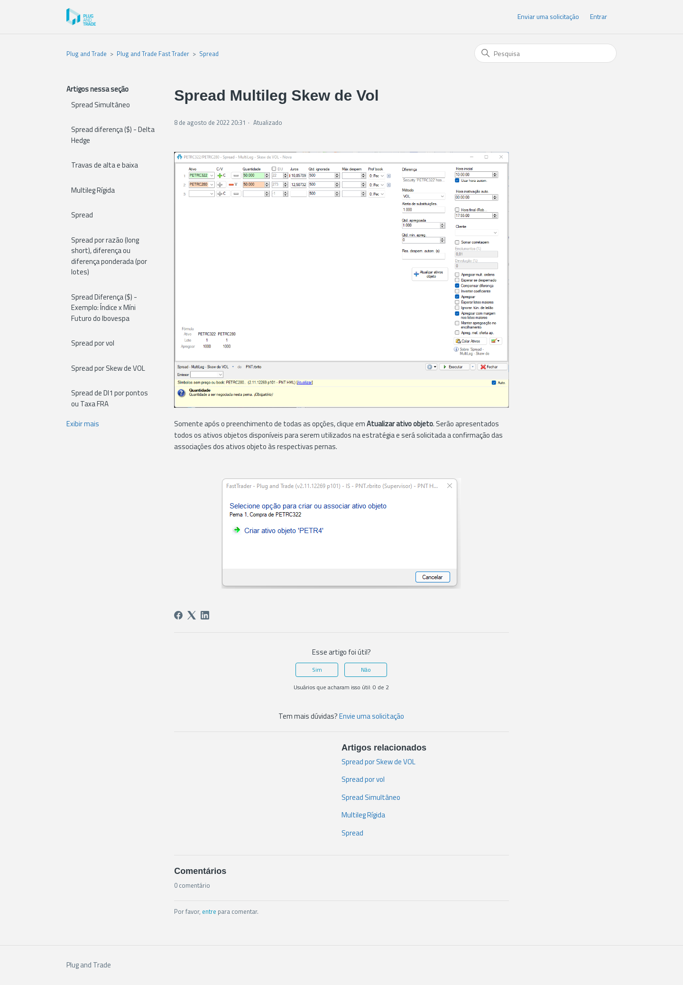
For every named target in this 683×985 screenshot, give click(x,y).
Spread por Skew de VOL (108, 368)
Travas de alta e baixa (104, 164)
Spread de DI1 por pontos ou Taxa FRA (109, 398)
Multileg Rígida (93, 190)
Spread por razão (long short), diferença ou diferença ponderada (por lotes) (109, 256)
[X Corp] (191, 615)
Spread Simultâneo (100, 104)
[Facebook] (178, 615)
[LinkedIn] (205, 615)
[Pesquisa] (545, 53)
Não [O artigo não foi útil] (366, 669)
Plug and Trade (86, 53)
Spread (209, 53)
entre (209, 911)
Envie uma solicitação (371, 716)
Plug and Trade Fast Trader (153, 53)
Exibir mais (82, 423)
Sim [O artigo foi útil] (317, 669)
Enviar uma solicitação (548, 16)
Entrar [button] (598, 16)
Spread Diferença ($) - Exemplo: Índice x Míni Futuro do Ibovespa (104, 307)
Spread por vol (92, 343)
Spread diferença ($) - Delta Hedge (113, 135)
